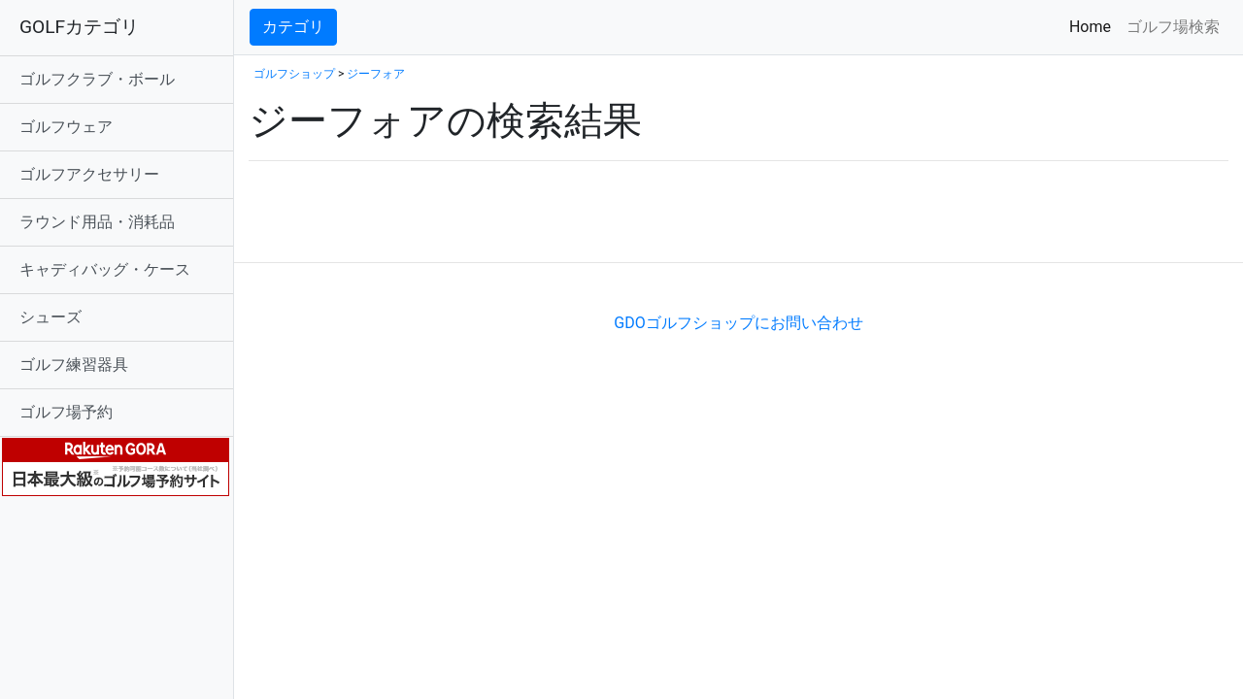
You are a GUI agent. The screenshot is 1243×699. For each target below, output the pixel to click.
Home (1094, 26)
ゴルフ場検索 (1173, 26)
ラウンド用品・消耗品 (97, 222)
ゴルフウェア (66, 126)
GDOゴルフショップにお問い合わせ (738, 323)
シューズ (50, 317)
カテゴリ (293, 26)
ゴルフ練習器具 (73, 364)
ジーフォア (376, 74)
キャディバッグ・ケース (104, 269)
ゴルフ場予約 (66, 412)
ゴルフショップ (294, 74)
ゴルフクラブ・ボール (97, 79)
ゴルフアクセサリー (89, 174)
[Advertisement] (476, 232)
